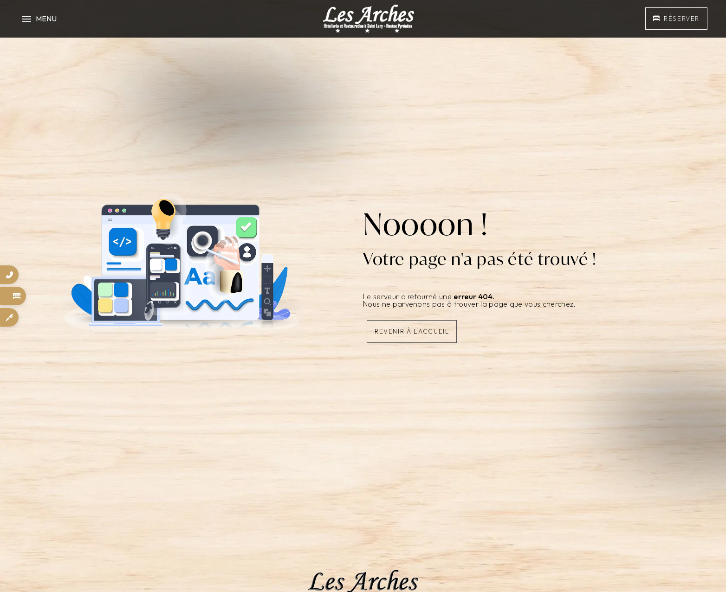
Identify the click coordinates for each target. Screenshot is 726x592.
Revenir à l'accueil (412, 331)
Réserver (676, 18)
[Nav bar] (38, 18)
